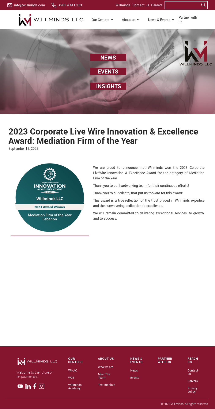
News (134, 370)
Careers (156, 5)
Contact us (140, 5)
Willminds (123, 5)
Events (134, 377)
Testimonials (106, 385)
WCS (71, 377)
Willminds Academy (75, 386)
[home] (52, 19)
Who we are (105, 367)
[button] (102, 19)
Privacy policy (192, 390)
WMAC (72, 370)
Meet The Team (104, 376)
